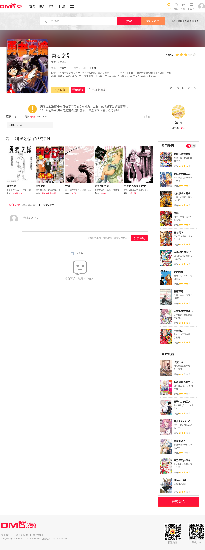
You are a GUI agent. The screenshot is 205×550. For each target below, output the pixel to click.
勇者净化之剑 (102, 186)
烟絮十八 (178, 362)
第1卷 (33, 116)
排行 (52, 6)
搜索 (129, 21)
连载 (11, 116)
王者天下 (178, 232)
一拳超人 (178, 330)
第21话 (133, 193)
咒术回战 (178, 272)
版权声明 (38, 535)
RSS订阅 (179, 88)
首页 (32, 6)
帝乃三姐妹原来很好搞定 (187, 460)
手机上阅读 (98, 89)
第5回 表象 (17, 193)
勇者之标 (11, 186)
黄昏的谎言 (180, 441)
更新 (42, 6)
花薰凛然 (178, 291)
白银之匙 (40, 186)
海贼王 (177, 213)
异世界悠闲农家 (182, 174)
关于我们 (6, 535)
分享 (193, 88)
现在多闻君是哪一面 (184, 311)
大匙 (67, 186)
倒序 (150, 116)
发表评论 (139, 238)
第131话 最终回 (49, 193)
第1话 (74, 193)
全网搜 (152, 21)
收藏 (60, 90)
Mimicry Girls (181, 480)
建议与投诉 (22, 535)
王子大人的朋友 (182, 401)
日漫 (62, 6)
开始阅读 (77, 89)
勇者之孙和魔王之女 (135, 186)
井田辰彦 (62, 61)
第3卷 (103, 193)
